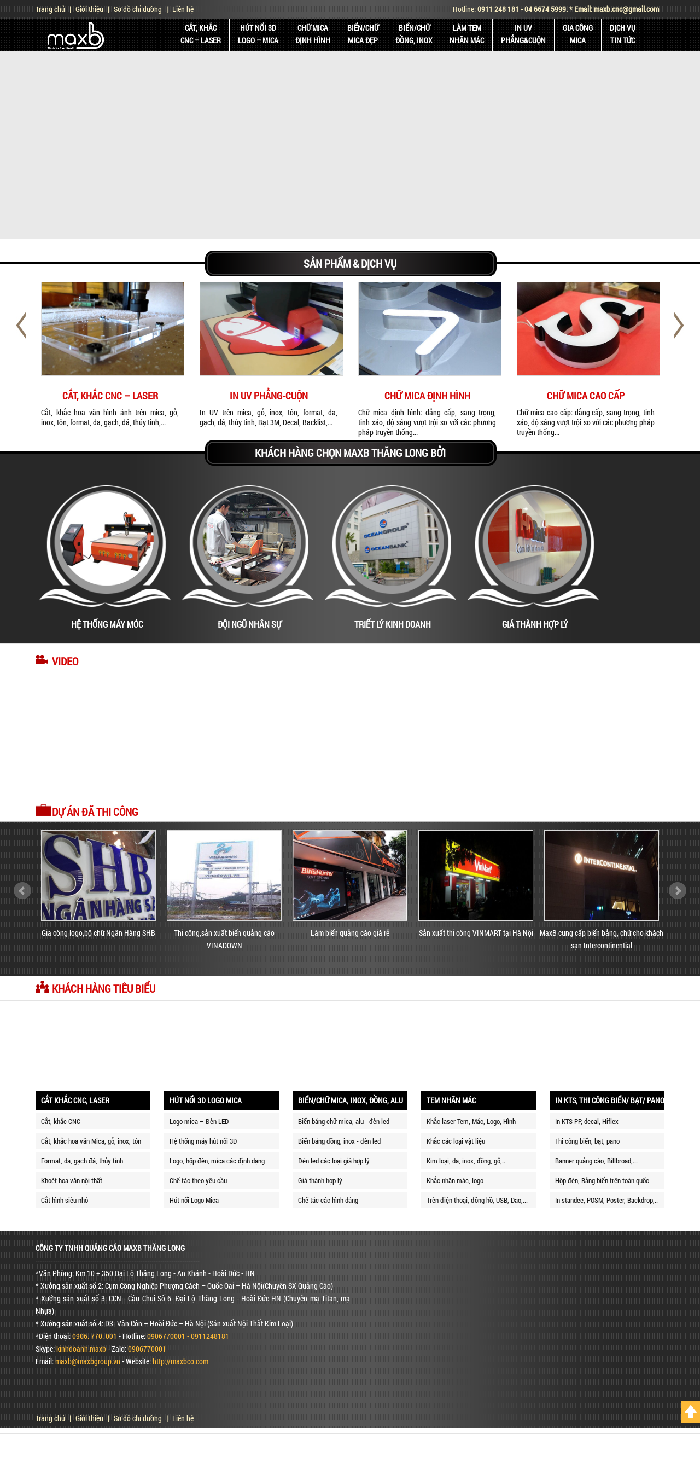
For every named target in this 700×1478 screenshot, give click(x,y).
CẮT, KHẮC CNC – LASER (110, 395)
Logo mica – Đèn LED (199, 1121)
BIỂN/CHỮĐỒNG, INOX (414, 33)
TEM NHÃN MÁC (451, 1100)
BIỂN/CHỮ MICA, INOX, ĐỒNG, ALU (350, 1100)
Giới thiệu (89, 9)
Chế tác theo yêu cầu (198, 1180)
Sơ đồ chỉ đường (138, 9)
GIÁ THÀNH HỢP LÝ (535, 624)
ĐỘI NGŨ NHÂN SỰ (250, 624)
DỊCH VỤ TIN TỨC (622, 33)
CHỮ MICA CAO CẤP (586, 395)
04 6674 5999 (545, 9)
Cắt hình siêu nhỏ (64, 1200)
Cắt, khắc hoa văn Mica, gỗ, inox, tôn (91, 1141)
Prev (22, 891)
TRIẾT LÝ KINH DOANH (392, 624)
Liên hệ (183, 9)
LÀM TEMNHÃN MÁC (467, 33)
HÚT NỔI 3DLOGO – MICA (258, 33)
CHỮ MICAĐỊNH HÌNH (312, 33)
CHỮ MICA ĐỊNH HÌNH (427, 395)
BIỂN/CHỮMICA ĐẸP (362, 33)
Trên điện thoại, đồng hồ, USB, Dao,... (477, 1200)
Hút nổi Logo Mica (194, 1200)
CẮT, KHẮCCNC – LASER (200, 33)
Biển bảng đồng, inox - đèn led (339, 1141)
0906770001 (147, 1348)
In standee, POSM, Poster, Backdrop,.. (606, 1200)
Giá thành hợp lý (320, 1180)
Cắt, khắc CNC (60, 1121)
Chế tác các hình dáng (328, 1200)
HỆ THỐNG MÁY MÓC (107, 624)
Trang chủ (50, 9)
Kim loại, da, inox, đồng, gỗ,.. (466, 1161)
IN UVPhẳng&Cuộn (523, 33)
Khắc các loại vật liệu (456, 1141)
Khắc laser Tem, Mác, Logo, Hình (471, 1121)
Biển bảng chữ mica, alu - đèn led (343, 1121)
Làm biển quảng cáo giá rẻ (350, 933)
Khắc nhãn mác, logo (455, 1180)
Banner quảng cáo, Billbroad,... (596, 1161)
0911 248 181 (498, 9)
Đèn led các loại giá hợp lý (334, 1161)
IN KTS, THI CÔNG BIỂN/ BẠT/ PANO (609, 1100)
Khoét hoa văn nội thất (71, 1180)
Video (65, 661)
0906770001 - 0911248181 (188, 1336)
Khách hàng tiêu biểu (103, 988)
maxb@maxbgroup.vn (87, 1361)
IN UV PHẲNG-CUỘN (269, 395)
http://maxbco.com (180, 1361)
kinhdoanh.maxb (81, 1348)
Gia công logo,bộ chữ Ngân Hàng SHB (98, 933)
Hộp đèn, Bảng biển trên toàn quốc (602, 1180)
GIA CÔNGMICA (578, 33)
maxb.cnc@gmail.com (626, 9)
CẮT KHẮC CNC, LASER (75, 1100)
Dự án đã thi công (95, 811)
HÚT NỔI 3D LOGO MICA (206, 1100)
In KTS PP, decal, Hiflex (587, 1121)
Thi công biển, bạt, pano (587, 1141)
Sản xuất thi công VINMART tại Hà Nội (476, 933)
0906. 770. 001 (94, 1336)
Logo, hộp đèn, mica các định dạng (217, 1161)
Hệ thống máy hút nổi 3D (203, 1141)
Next (677, 891)
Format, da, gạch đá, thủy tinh (82, 1161)
